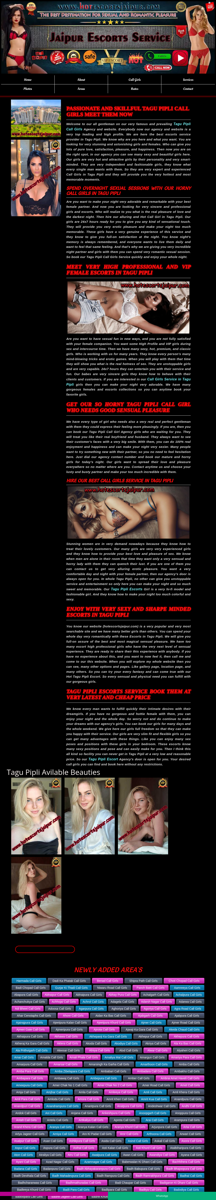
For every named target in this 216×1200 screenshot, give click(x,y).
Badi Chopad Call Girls (31, 987)
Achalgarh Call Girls (156, 994)
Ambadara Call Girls (150, 1071)
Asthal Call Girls (83, 1148)
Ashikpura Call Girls (82, 1141)
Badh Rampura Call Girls (113, 1175)
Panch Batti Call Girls (151, 987)
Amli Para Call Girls (27, 1099)
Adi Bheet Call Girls (27, 1008)
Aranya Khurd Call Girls (130, 1127)
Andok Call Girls (25, 1113)
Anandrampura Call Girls (62, 1106)
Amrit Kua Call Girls (154, 1099)
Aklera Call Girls (67, 1043)
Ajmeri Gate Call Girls (30, 1029)
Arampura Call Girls (187, 1120)
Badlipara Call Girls (114, 1189)
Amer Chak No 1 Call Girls (70, 1085)
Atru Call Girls (77, 1155)
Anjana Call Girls (82, 1113)
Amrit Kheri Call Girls (120, 1099)
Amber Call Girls (139, 1078)
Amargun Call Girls (152, 1057)
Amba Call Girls (189, 1064)
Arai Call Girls (155, 1120)
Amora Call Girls (88, 1099)
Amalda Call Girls (51, 1057)
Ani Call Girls (53, 1113)
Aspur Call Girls (25, 1148)
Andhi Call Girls (192, 1106)
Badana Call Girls (25, 1168)
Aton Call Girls (23, 1155)
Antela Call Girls (57, 1120)
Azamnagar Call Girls (98, 1162)
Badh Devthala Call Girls (30, 1175)
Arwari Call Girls (190, 1134)
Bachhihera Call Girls (186, 1162)
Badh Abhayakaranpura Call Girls (98, 1168)
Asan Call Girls (53, 1141)
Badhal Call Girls (191, 1175)
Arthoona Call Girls (159, 1134)
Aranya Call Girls (61, 1127)
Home (27, 79)
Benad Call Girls (107, 980)
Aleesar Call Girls (68, 1050)
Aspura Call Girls (54, 1148)
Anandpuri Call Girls (27, 1106)
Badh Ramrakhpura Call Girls (155, 1175)
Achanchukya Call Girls (29, 1001)
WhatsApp (162, 1196)
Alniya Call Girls (99, 1050)
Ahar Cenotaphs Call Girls (34, 1015)
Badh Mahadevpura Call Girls (71, 1175)
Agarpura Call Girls (91, 1008)
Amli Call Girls (153, 1092)
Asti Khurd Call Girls (149, 1148)
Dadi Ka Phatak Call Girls (69, 980)
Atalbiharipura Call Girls (185, 1148)
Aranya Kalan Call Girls (93, 1127)
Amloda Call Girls (58, 1099)
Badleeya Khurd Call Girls (34, 1189)
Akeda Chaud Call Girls (184, 1029)
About (81, 79)
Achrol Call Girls (93, 1001)
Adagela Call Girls (122, 1001)
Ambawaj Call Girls (66, 1078)
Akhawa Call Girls (66, 1036)
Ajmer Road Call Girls (186, 1022)
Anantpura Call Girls (98, 1106)
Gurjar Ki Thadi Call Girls (71, 987)
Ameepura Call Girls (29, 1085)
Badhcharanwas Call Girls (35, 1182)
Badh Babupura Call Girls (143, 1168)
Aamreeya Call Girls (187, 987)
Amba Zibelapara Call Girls (72, 1071)
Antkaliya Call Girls (91, 1120)
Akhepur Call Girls (150, 1036)
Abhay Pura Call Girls (122, 994)
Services (188, 79)
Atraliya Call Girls (50, 1155)
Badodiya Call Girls (186, 1189)
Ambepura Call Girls (103, 1078)
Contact (188, 88)
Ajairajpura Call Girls (29, 1022)
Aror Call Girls (129, 1134)
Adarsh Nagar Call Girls (156, 1001)
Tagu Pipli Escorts (127, 589)
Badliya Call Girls (150, 1189)
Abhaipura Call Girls (89, 994)
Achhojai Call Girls (64, 1001)
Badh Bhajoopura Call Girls (184, 1168)
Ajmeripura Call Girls (69, 1029)
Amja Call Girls (26, 1092)
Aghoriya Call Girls (123, 1008)
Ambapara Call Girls (30, 1078)
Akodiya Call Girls (126, 1043)
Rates (134, 88)
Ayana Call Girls (191, 1155)
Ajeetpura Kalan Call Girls (70, 1022)
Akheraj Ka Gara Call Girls (32, 1043)
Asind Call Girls (138, 1141)
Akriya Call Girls (155, 1043)
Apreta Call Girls (124, 1120)
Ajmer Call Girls (151, 1022)
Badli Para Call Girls (76, 1189)
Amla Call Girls (89, 1092)
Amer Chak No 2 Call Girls (114, 1085)
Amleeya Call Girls (121, 1092)
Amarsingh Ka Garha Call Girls (109, 1064)
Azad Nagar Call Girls (60, 1162)
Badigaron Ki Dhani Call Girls (179, 1182)
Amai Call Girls (24, 1057)
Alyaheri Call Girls (188, 1050)
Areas (81, 88)
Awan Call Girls (133, 1155)
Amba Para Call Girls (30, 1071)
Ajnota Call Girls (104, 1029)
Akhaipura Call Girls (30, 1036)
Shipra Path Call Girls (143, 980)
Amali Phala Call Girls (83, 1057)
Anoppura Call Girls (188, 1113)
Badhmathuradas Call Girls (83, 1182)
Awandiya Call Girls (162, 1155)
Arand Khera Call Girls (28, 1127)
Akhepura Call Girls (186, 1036)
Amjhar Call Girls (57, 1092)
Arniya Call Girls (63, 1134)
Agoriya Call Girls (155, 1008)
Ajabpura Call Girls (186, 1015)
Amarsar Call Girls (66, 1064)
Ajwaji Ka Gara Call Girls (142, 1029)
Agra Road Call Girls (187, 1008)
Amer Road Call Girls (156, 1085)
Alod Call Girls (128, 1050)
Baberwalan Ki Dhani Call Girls (142, 1162)
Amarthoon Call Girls (154, 1064)
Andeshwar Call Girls (162, 1106)
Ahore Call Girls (73, 1015)
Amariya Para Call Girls (186, 1057)
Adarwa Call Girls (190, 1001)
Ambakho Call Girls (187, 1071)
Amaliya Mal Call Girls (118, 1057)
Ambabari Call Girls (113, 1071)
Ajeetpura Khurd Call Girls (114, 1022)
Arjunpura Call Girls (164, 1127)
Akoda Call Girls (96, 1043)
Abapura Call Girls (26, 994)
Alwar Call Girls (157, 1050)
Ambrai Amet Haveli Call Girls (180, 1078)
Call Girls (135, 79)
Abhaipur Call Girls (57, 994)
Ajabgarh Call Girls (150, 1015)
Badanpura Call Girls (56, 1168)
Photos (27, 88)
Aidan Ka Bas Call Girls (110, 1015)
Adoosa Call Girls (59, 1008)
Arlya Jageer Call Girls (30, 1134)
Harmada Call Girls (28, 980)
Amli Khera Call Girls (186, 1092)
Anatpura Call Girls (129, 1106)
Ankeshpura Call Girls (116, 1113)
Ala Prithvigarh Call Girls (32, 1050)
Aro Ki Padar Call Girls (97, 1134)
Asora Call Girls (191, 1141)
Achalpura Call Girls (189, 994)
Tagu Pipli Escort (103, 759)
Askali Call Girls (164, 1141)
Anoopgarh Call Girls (152, 1113)
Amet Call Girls (190, 1085)
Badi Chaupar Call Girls (130, 1182)
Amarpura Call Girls (29, 1064)
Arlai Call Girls (192, 1127)
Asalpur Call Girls (25, 1141)
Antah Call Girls (26, 1120)
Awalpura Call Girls (104, 1155)
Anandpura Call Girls (187, 1099)
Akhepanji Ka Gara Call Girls (108, 1036)
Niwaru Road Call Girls (112, 987)
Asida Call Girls (111, 1141)
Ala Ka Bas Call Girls (187, 1043)
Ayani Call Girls (26, 1162)
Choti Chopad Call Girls (184, 980)
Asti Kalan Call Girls (115, 1148)
